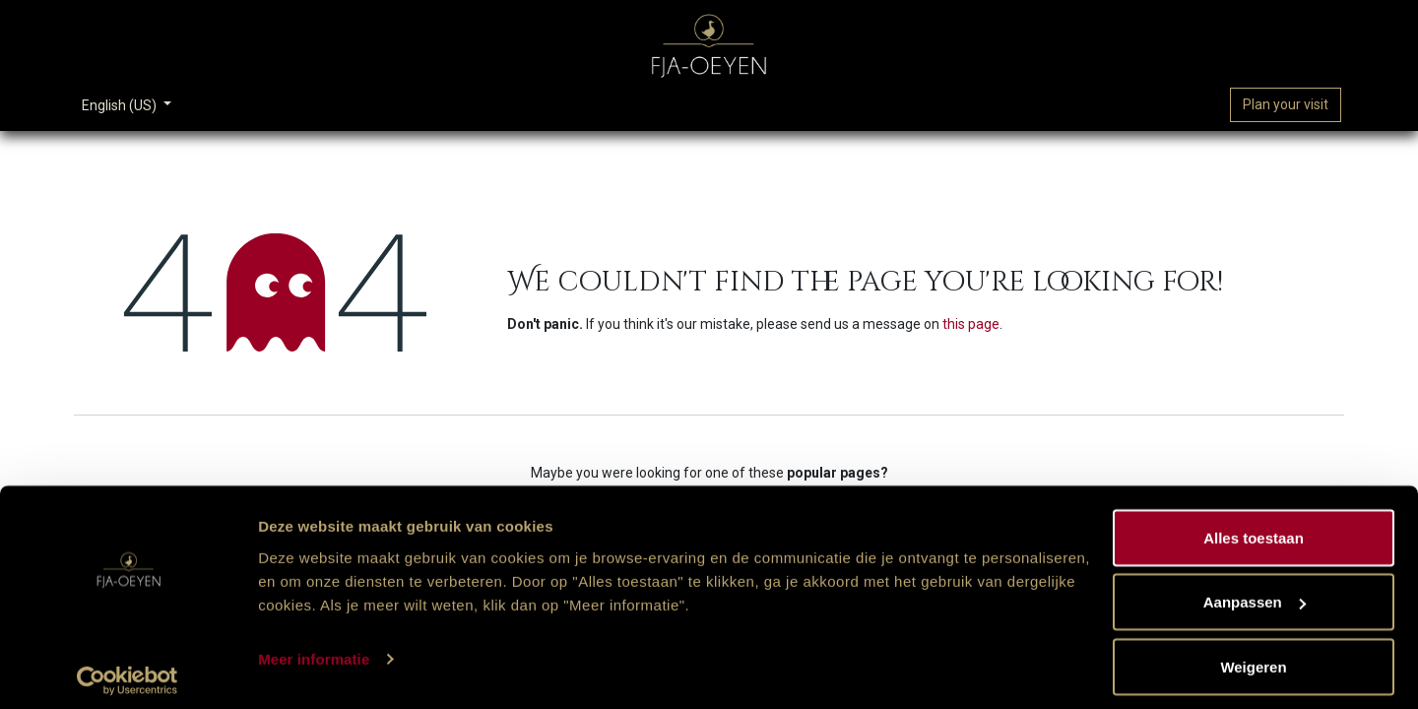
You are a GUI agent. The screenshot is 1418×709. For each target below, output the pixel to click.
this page (970, 324)
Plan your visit (1285, 104)
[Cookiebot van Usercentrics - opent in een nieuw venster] (127, 670)
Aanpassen (1254, 592)
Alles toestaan (1253, 527)
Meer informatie (313, 648)
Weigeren (1253, 656)
